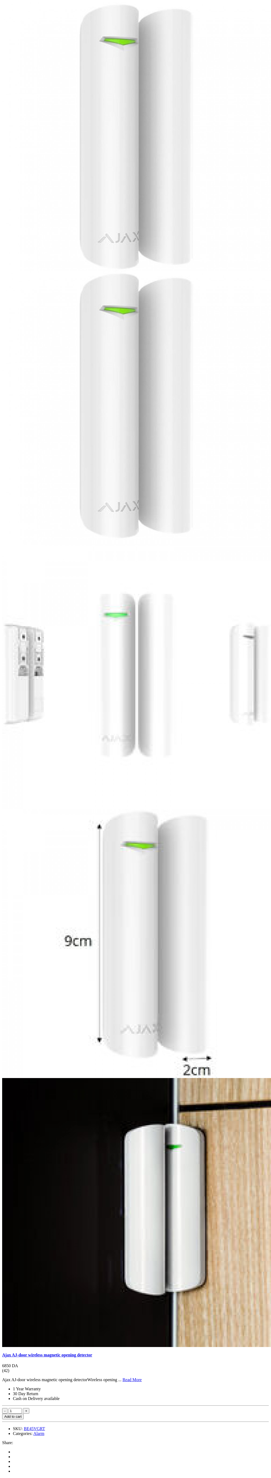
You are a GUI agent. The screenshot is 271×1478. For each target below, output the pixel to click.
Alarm (38, 1433)
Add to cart (13, 1417)
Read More (132, 1379)
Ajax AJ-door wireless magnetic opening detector (47, 1355)
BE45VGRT (34, 1428)
